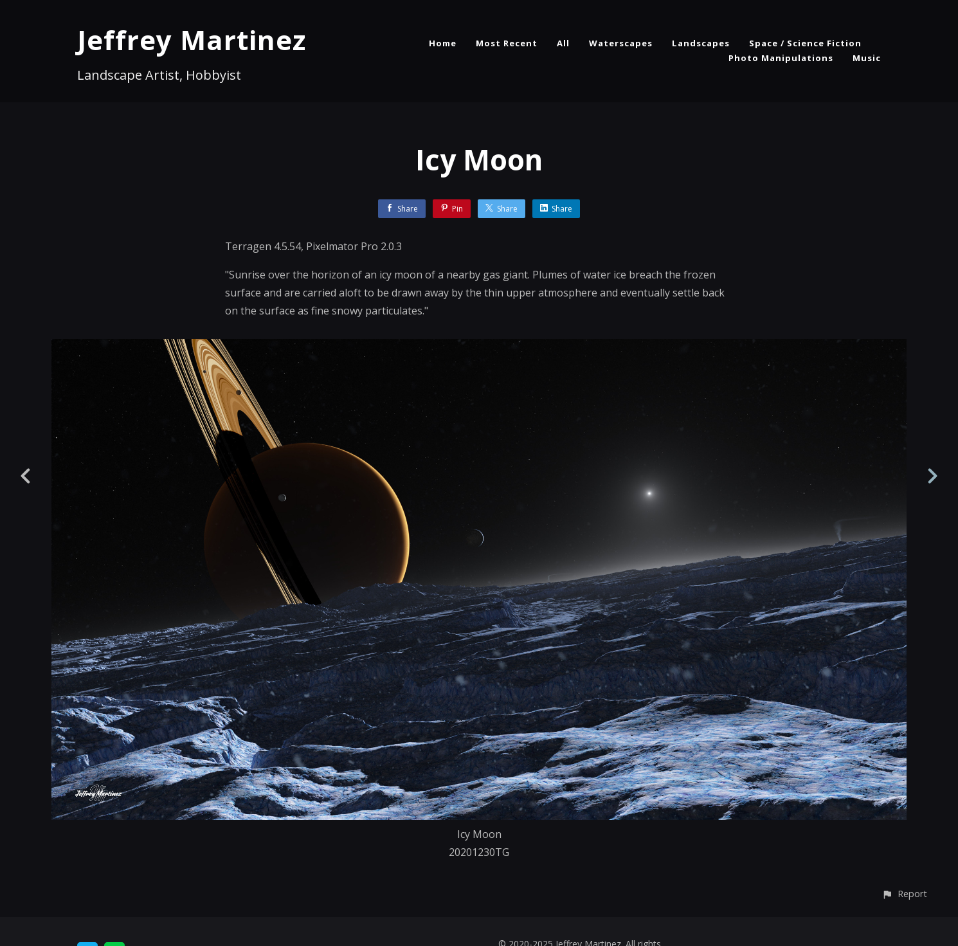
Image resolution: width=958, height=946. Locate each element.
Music (867, 58)
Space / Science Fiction (805, 43)
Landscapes (701, 43)
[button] (904, 893)
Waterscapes (621, 43)
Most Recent (507, 43)
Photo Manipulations (780, 58)
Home (442, 43)
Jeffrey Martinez (191, 39)
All (563, 43)
